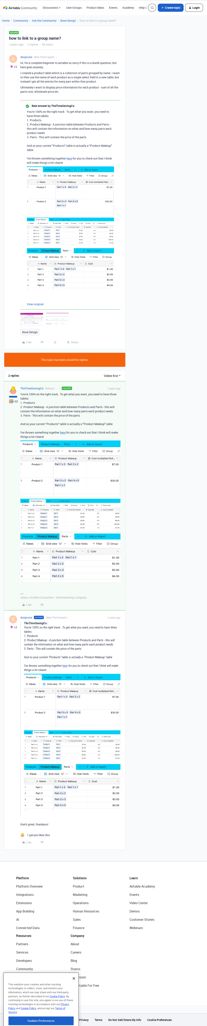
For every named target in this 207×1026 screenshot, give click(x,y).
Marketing (80, 894)
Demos (135, 911)
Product (78, 886)
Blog (74, 960)
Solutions (80, 878)
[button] (171, 8)
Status (75, 969)
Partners (22, 944)
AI (17, 919)
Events (113, 8)
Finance (78, 928)
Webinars (136, 928)
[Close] (73, 992)
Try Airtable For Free (85, 985)
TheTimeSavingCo (32, 388)
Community (20, 20)
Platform (22, 878)
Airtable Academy (142, 886)
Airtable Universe (28, 985)
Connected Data (28, 928)
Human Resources (86, 911)
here (69, 158)
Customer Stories (142, 919)
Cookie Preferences (159, 1020)
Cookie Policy (57, 1010)
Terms (98, 1020)
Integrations (25, 894)
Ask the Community (44, 20)
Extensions (24, 903)
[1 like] (35, 835)
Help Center (146, 8)
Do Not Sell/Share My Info (124, 1020)
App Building (25, 911)
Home (5, 20)
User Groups (74, 8)
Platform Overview (29, 886)
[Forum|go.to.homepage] (20, 8)
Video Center (139, 903)
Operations (81, 903)
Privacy (84, 1020)
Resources (23, 936)
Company (77, 936)
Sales (77, 919)
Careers (76, 952)
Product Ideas (95, 8)
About (75, 944)
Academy (128, 8)
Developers (24, 960)
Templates (23, 977)
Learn (134, 878)
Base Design (68, 20)
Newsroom (78, 977)
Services (22, 952)
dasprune (26, 57)
